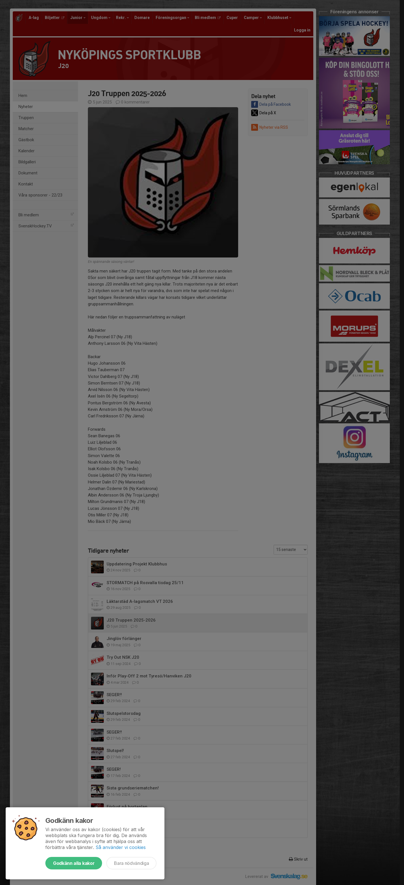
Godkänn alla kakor (73, 863)
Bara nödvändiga (131, 863)
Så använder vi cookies (121, 847)
